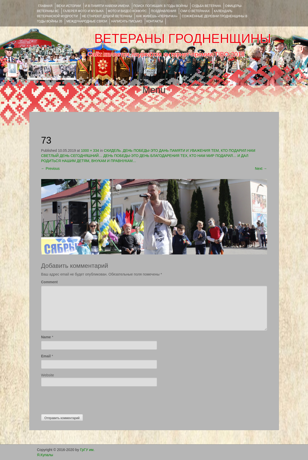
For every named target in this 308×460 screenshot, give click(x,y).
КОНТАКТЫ (154, 21)
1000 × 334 (90, 150)
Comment (49, 282)
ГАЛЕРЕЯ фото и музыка (83, 11)
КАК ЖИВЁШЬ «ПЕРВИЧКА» (157, 16)
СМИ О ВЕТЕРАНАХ (195, 11)
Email (46, 356)
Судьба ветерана (206, 6)
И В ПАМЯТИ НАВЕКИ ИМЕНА (107, 6)
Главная (45, 6)
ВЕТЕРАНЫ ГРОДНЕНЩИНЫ (182, 38)
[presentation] (80, 399)
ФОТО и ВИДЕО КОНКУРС (127, 11)
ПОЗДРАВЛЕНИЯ (163, 11)
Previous (50, 168)
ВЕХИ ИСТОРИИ (69, 6)
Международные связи (86, 21)
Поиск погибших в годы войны (161, 6)
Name (46, 337)
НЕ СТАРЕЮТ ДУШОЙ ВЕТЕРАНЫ (107, 16)
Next (261, 168)
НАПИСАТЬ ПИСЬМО (126, 21)
